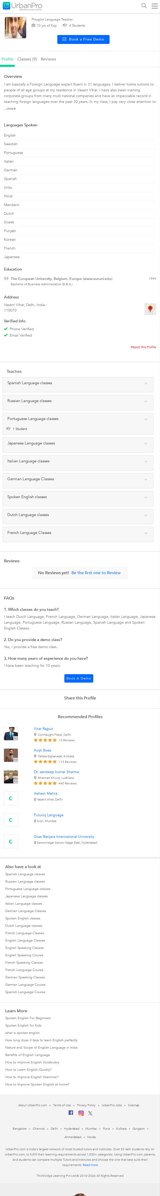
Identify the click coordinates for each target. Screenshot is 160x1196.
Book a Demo (78, 678)
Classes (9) (27, 59)
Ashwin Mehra (45, 793)
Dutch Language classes (23, 925)
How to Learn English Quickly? (28, 1069)
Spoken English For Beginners (28, 1018)
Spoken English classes (22, 918)
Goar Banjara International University (64, 836)
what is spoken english (22, 1032)
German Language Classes (25, 911)
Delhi (54, 1129)
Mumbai (91, 1129)
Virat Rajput (43, 728)
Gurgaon (139, 1129)
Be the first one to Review (96, 573)
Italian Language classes (23, 903)
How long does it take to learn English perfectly (41, 1040)
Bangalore (20, 1129)
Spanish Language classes (25, 874)
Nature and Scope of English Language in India (41, 1047)
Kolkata (121, 1129)
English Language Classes (25, 940)
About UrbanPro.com (32, 1105)
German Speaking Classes (25, 977)
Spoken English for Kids (23, 1025)
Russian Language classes (25, 881)
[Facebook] (71, 1115)
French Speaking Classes (24, 962)
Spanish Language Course (25, 992)
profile (7, 59)
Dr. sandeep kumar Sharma (56, 771)
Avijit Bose (42, 750)
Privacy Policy (86, 1105)
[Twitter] (90, 1114)
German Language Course (25, 984)
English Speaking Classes (24, 947)
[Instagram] (81, 1115)
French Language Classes (24, 933)
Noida (91, 1137)
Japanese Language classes (26, 896)
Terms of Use (62, 1105)
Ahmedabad (72, 1137)
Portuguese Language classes (27, 889)
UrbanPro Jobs (112, 1105)
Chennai (38, 1129)
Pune (106, 1129)
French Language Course (24, 970)
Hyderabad (71, 1129)
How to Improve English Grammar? (32, 1077)
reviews (48, 59)
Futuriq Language (49, 815)
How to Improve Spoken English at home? (37, 1084)
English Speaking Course (24, 955)
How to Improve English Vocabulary (32, 1062)
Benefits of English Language (27, 1055)
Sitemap (133, 1105)
